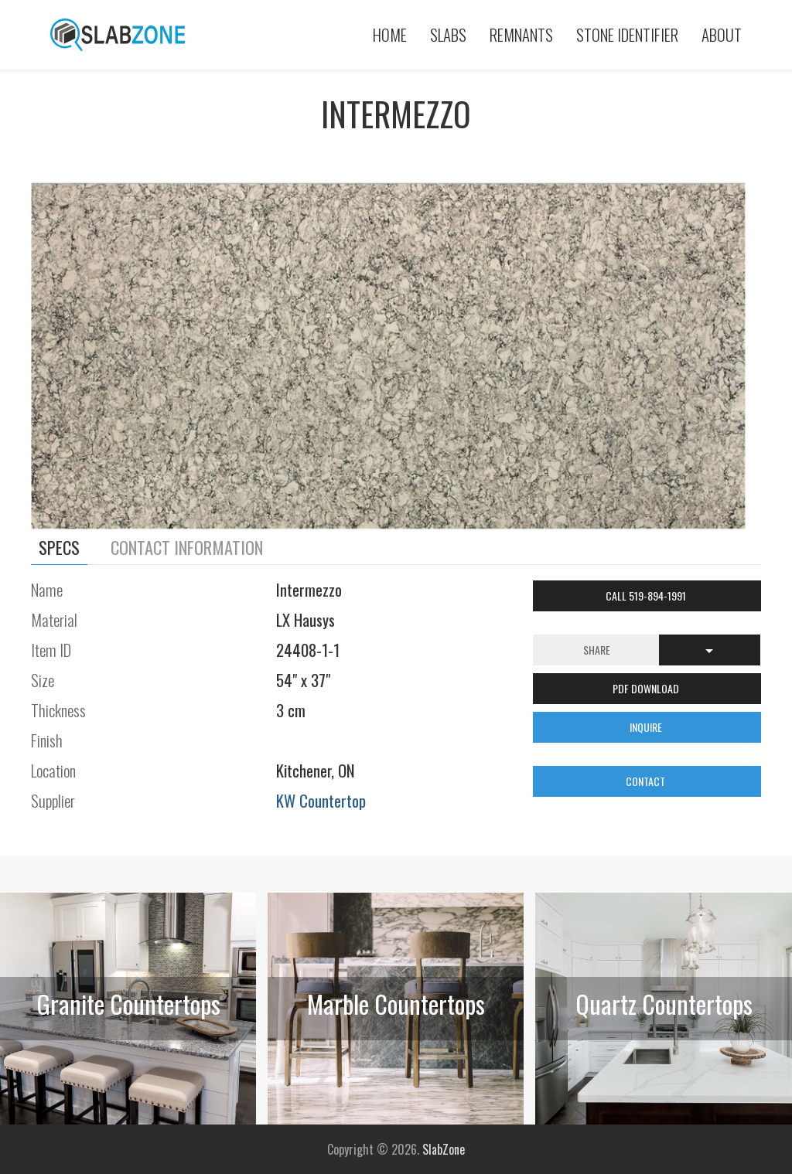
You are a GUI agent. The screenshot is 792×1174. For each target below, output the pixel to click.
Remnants (521, 34)
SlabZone (443, 1149)
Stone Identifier (627, 34)
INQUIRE (647, 727)
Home (390, 34)
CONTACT (646, 781)
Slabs (448, 34)
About (722, 34)
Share (596, 649)
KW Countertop (321, 800)
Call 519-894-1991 (647, 595)
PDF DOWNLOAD (647, 688)
